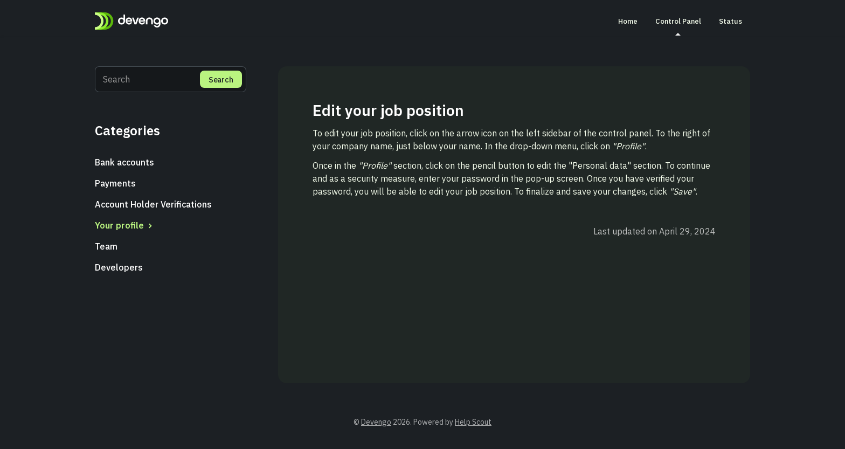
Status (730, 21)
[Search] (170, 79)
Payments (115, 183)
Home (628, 21)
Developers (119, 267)
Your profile (125, 225)
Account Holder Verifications (153, 204)
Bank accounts (124, 162)
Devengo (376, 422)
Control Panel (678, 26)
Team (106, 246)
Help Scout (473, 422)
